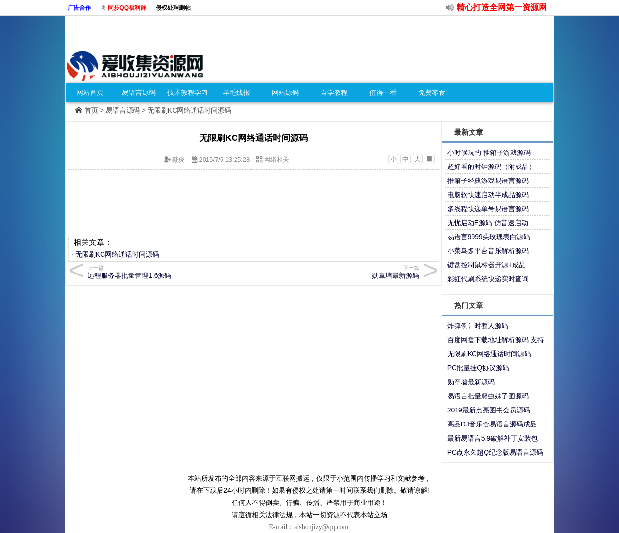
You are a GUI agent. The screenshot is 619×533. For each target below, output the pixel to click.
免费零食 (431, 92)
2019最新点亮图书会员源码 (488, 410)
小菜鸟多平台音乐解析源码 (488, 251)
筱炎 (178, 159)
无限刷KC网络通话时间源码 (117, 254)
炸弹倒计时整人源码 (477, 326)
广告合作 (79, 7)
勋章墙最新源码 (471, 382)
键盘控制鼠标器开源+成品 (486, 265)
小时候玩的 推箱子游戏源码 (489, 152)
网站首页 (89, 92)
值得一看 (383, 92)
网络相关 (276, 159)
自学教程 (334, 92)
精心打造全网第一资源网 (502, 7)
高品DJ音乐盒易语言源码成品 (492, 424)
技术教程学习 (187, 92)
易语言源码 (139, 92)
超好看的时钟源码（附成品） (491, 166)
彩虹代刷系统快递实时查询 (488, 279)
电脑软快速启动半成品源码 (488, 194)
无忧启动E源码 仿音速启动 (487, 223)
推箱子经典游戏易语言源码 (488, 180)
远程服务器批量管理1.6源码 (169, 271)
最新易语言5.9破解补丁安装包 (492, 438)
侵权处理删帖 (173, 7)
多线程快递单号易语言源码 (488, 209)
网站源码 (285, 92)
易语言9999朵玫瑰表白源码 (488, 237)
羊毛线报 (236, 92)
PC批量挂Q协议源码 (478, 368)
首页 (91, 110)
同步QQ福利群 (127, 7)
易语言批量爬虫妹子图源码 (488, 396)
